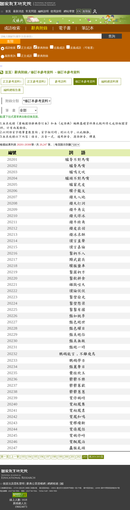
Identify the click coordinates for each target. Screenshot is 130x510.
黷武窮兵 (77, 259)
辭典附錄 (39, 28)
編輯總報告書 (12, 90)
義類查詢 (8, 55)
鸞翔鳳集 (77, 404)
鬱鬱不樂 (77, 379)
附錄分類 (28, 101)
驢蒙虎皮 (77, 184)
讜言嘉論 (77, 247)
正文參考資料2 (36, 81)
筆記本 (88, 28)
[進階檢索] (10, 41)
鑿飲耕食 (77, 278)
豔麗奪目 (77, 366)
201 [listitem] (72, 456)
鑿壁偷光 (77, 297)
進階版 (86, 11)
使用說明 (55, 11)
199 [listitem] (60, 456)
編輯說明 (43, 11)
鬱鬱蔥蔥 (77, 391)
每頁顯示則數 (67, 144)
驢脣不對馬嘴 (77, 159)
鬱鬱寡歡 (77, 385)
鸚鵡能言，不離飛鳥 (77, 353)
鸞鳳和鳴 (77, 416)
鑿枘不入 (77, 253)
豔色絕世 (77, 322)
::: (2, 11)
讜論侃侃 (77, 290)
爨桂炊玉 (77, 373)
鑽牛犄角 (77, 222)
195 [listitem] (36, 456)
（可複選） (55, 47)
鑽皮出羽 (77, 228)
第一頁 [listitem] (5, 456)
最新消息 (18, 11)
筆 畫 (21, 110)
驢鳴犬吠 (77, 172)
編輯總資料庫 (109, 81)
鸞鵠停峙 (77, 435)
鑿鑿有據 (77, 309)
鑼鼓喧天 (77, 284)
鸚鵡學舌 (77, 360)
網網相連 (52, 483)
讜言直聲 (77, 240)
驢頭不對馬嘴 (77, 178)
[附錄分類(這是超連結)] (36, 101)
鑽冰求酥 (77, 234)
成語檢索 (12, 28)
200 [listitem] (66, 456)
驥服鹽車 (77, 265)
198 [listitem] (54, 456)
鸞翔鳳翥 (77, 410)
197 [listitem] (48, 456)
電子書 (65, 28)
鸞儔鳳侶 (77, 429)
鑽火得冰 (77, 215)
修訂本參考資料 (85, 81)
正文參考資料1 (12, 81)
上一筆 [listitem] (15, 456)
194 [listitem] (29, 456)
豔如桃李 (77, 315)
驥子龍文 (77, 190)
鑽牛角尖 (77, 209)
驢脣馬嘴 (77, 165)
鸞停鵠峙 (77, 398)
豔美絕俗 (77, 334)
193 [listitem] (23, 456)
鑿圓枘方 (77, 272)
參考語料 (60, 81)
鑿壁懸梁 (77, 303)
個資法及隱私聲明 (14, 483)
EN (78, 11)
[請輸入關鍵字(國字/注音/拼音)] (51, 36)
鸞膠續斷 (77, 423)
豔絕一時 (77, 347)
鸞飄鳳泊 (77, 441)
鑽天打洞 (77, 203)
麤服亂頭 (77, 448)
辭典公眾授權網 (36, 483)
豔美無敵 (77, 340)
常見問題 (31, 11)
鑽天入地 (77, 197)
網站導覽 (69, 11)
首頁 (8, 11)
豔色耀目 (77, 328)
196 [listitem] (42, 456)
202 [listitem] (79, 456)
